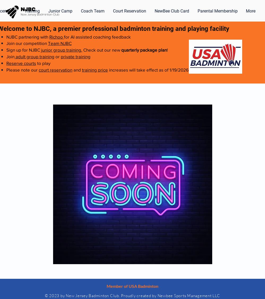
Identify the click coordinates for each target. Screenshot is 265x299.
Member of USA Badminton (132, 286)
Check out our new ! (125, 49)
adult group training (34, 56)
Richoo (56, 36)
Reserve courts (21, 63)
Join (10, 56)
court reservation (55, 69)
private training (75, 56)
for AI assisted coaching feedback (97, 36)
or (57, 56)
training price (95, 69)
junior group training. (61, 49)
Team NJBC (60, 43)
